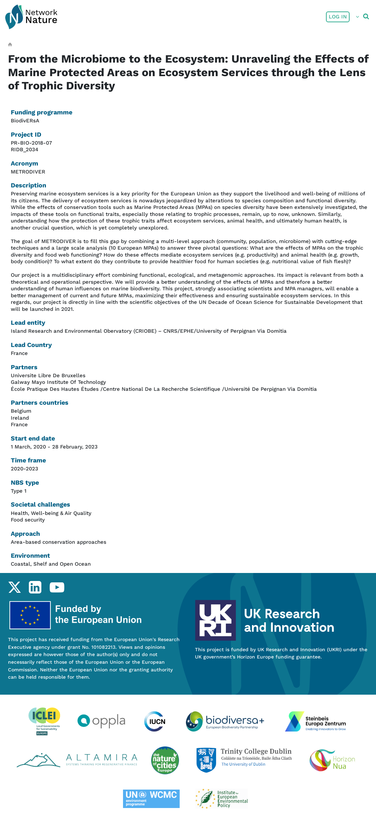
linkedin (35, 587)
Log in (338, 17)
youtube (57, 587)
